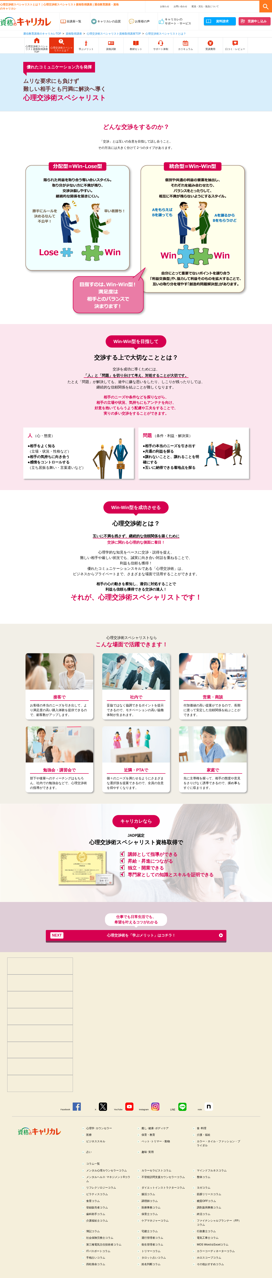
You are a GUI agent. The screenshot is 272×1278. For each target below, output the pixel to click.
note (201, 1109)
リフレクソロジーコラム (102, 1189)
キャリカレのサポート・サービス (178, 21)
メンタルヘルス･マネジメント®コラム (107, 1180)
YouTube (118, 1109)
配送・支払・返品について (205, 6)
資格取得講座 (74, 33)
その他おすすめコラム (211, 1271)
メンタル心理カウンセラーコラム (108, 1171)
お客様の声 (142, 21)
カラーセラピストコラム (158, 1171)
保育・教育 (149, 1135)
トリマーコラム (152, 1258)
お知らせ (164, 6)
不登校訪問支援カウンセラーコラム (164, 1180)
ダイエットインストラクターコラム (164, 1191)
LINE (174, 1109)
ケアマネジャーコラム (156, 1227)
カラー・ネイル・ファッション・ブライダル (219, 1143)
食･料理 (202, 1128)
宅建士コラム (150, 1237)
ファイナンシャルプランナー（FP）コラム (216, 1229)
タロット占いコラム (155, 1264)
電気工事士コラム (209, 1244)
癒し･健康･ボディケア (156, 1128)
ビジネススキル (96, 1141)
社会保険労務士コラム (101, 1244)
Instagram (144, 1109)
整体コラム (204, 1178)
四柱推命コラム (96, 1271)
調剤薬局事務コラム (210, 1213)
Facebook (63, 1109)
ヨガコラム (204, 1189)
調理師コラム (150, 1206)
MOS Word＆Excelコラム (213, 1251)
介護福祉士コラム (98, 1227)
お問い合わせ (180, 6)
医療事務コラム (152, 1213)
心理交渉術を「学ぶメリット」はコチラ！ (113, 935)
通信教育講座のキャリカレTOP (42, 33)
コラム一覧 (93, 1164)
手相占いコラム (96, 1264)
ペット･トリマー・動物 (157, 1141)
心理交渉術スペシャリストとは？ (165, 33)
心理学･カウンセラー (100, 1128)
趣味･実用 (148, 1152)
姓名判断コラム (152, 1271)
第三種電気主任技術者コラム (105, 1251)
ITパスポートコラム (99, 1258)
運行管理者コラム (153, 1244)
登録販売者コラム (98, 1213)
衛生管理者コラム (153, 1251)
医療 (89, 1135)
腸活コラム (149, 1199)
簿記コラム (93, 1237)
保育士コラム (150, 1220)
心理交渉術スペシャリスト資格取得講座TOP (114, 33)
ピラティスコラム (98, 1199)
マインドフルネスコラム (213, 1171)
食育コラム (93, 1206)
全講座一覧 (74, 21)
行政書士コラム (207, 1237)
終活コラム (204, 1220)
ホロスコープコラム (210, 1264)
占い (89, 1152)
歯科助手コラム (96, 1220)
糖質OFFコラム (207, 1206)
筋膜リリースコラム (210, 1199)
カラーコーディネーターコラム (217, 1258)
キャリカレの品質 (109, 21)
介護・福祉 (204, 1135)
